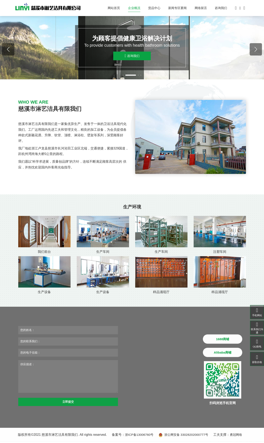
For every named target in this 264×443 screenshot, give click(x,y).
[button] (122, 76)
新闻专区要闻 (175, 8)
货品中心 (150, 8)
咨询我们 (220, 8)
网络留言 (199, 8)
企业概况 (129, 8)
